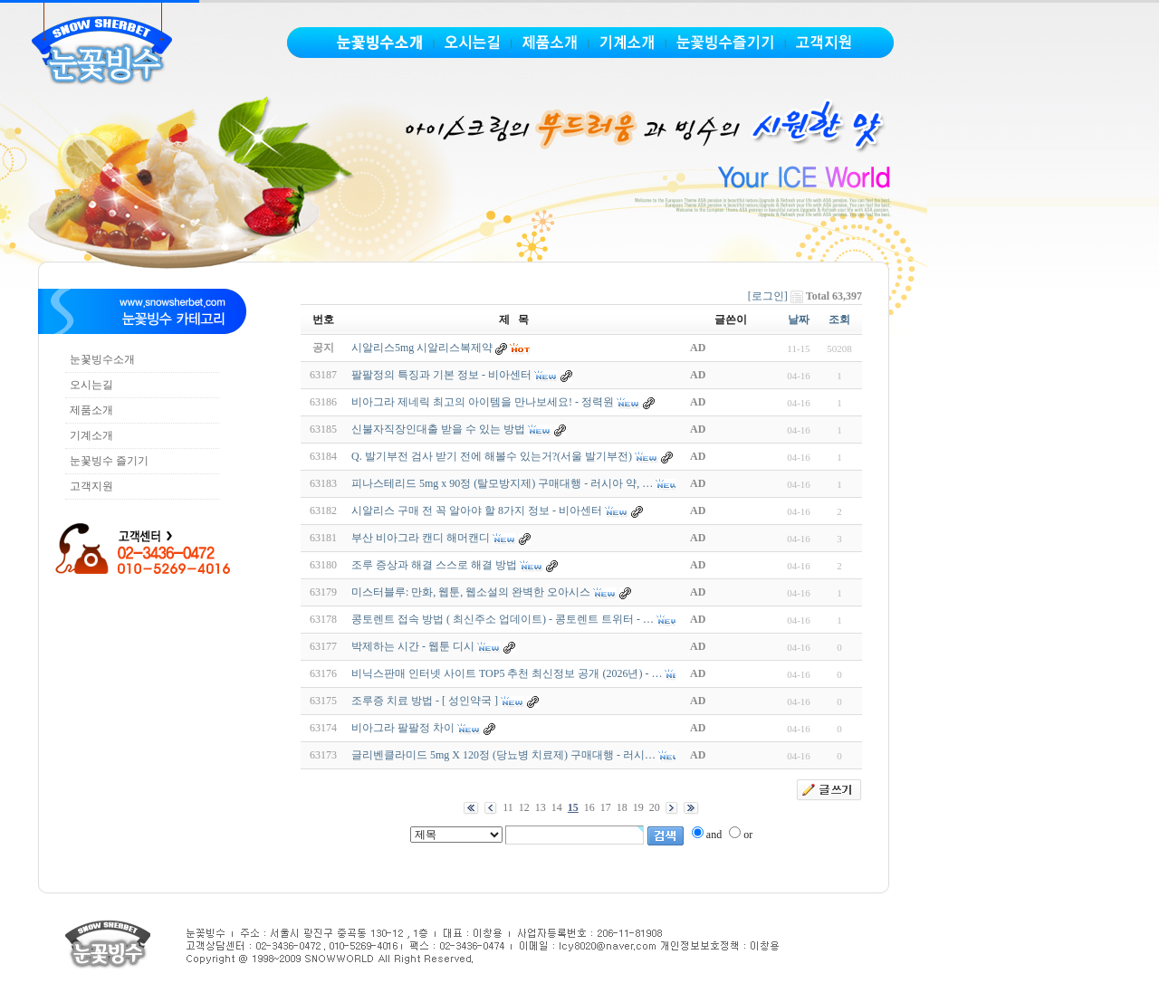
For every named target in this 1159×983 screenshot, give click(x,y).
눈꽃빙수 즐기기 (109, 460)
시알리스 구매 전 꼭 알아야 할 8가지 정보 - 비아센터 (476, 510)
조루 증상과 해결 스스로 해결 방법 (434, 564)
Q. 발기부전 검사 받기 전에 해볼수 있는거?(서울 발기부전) (491, 456)
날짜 (798, 319)
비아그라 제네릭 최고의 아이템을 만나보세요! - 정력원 (482, 402)
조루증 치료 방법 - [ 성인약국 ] (424, 700)
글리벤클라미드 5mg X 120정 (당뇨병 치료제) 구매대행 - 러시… (503, 755)
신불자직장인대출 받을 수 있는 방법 (438, 429)
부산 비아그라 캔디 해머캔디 (420, 537)
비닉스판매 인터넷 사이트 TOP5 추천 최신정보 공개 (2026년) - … (506, 673)
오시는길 (91, 384)
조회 (839, 319)
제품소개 (91, 410)
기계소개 (91, 435)
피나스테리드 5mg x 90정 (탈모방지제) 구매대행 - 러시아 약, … (502, 483)
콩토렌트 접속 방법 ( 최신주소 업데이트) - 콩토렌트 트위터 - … (502, 619)
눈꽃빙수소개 (102, 359)
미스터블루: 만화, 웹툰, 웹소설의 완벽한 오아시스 (470, 592)
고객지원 (91, 486)
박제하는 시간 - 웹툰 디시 (412, 646)
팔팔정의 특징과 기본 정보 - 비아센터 (441, 374)
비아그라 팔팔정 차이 (403, 727)
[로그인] (768, 296)
